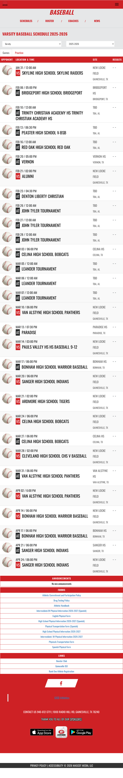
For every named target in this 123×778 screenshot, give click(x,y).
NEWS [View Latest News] (97, 21)
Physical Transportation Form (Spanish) (61, 626)
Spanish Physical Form (61, 647)
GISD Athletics (61, 698)
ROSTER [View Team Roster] (49, 21)
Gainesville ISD (61, 666)
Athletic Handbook (61, 605)
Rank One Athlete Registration (61, 671)
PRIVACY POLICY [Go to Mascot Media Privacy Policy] (38, 765)
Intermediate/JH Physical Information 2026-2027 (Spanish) (61, 610)
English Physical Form (62, 616)
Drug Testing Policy (61, 600)
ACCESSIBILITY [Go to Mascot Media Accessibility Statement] (56, 765)
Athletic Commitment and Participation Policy (61, 595)
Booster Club (61, 661)
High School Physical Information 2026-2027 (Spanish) (61, 621)
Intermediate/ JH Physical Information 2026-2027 (62, 636)
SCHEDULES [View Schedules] (26, 21)
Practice (19, 53)
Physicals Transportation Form (61, 641)
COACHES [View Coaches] (73, 21)
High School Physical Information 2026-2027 (61, 631)
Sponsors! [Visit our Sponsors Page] (76, 719)
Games (6, 53)
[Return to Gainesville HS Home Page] (5, 4)
